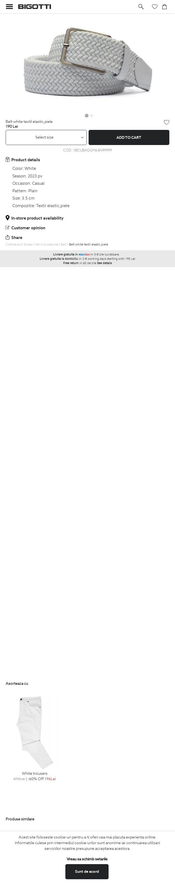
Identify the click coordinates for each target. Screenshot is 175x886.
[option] (87, 62)
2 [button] (91, 115)
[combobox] (46, 137)
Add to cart (128, 137)
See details (104, 263)
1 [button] (86, 115)
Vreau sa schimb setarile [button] (87, 859)
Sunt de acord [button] (87, 871)
